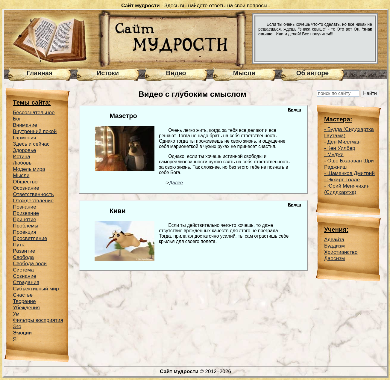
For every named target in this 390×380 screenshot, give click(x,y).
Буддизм (334, 246)
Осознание (26, 188)
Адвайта (334, 239)
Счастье (23, 295)
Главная (40, 73)
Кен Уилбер (341, 148)
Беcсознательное (34, 112)
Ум (16, 314)
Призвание (26, 213)
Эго (17, 326)
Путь (18, 245)
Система (23, 270)
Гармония (24, 138)
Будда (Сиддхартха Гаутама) (349, 132)
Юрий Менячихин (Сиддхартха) (347, 189)
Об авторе (312, 73)
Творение (24, 301)
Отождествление (33, 200)
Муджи (335, 154)
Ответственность (33, 194)
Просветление (30, 238)
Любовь (22, 163)
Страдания (26, 282)
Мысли (244, 73)
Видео (176, 73)
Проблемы (25, 226)
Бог (17, 119)
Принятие (24, 219)
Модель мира (29, 169)
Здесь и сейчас (31, 144)
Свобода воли (30, 263)
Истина (21, 156)
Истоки (108, 73)
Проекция (24, 232)
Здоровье (24, 150)
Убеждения (26, 307)
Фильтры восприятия (38, 320)
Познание (24, 207)
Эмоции (22, 333)
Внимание (25, 125)
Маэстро (123, 116)
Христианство (341, 252)
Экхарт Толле (343, 180)
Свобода (23, 257)
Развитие (24, 251)
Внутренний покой (35, 131)
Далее (176, 182)
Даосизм (334, 258)
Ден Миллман (344, 142)
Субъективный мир (36, 289)
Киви (118, 211)
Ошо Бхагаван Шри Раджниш (349, 164)
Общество (25, 182)
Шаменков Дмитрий (351, 173)
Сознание (24, 276)
